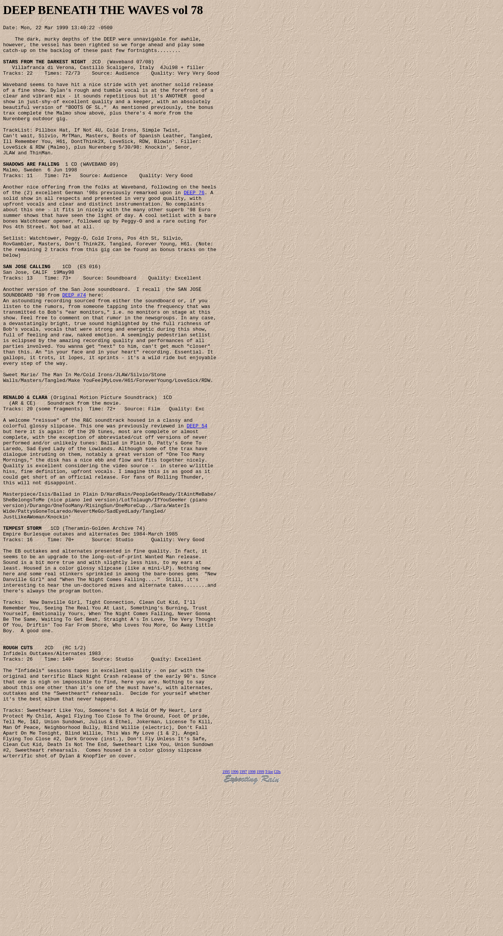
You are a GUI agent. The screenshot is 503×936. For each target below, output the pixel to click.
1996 (234, 919)
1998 (251, 919)
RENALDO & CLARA (25, 472)
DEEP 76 (194, 226)
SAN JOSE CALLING (26, 315)
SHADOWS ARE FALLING (31, 192)
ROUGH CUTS (18, 772)
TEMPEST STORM (22, 629)
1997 (243, 919)
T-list (269, 919)
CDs (277, 919)
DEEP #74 (74, 349)
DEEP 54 (197, 506)
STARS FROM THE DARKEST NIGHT (44, 69)
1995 (226, 919)
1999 (260, 919)
